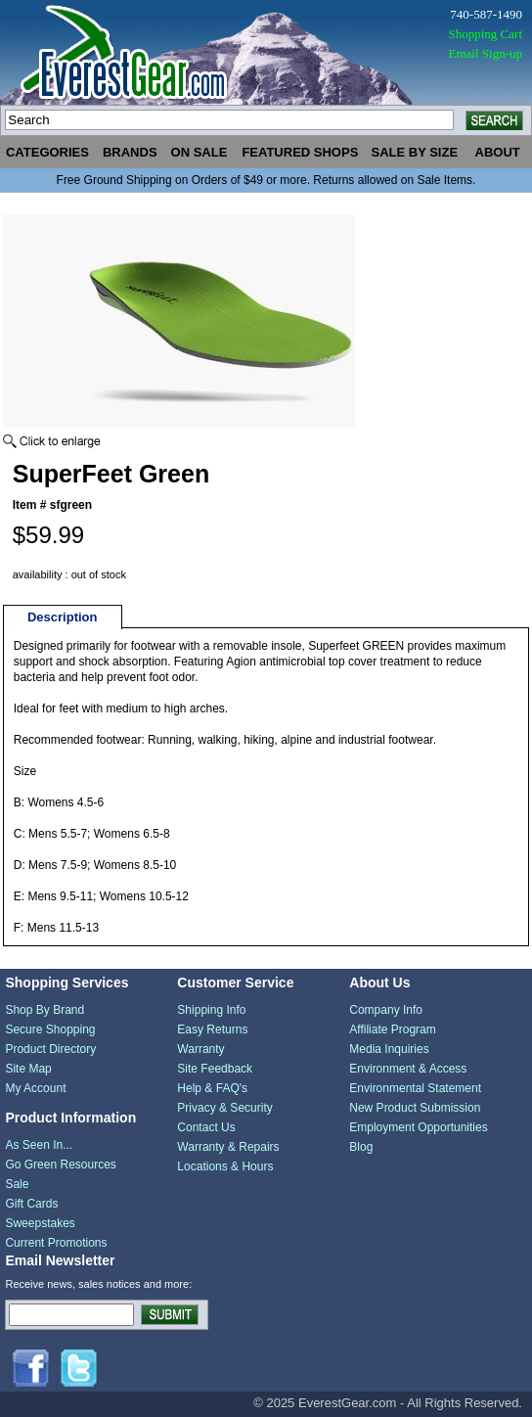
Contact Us (206, 1127)
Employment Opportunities (418, 1127)
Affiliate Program (392, 1029)
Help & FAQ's (212, 1088)
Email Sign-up (485, 53)
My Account (35, 1088)
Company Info (385, 1010)
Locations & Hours (225, 1166)
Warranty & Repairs (228, 1147)
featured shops (300, 152)
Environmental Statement (415, 1088)
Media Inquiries (388, 1049)
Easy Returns (212, 1029)
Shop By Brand (44, 1010)
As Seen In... (38, 1145)
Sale (16, 1184)
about (497, 152)
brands (130, 152)
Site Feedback (214, 1068)
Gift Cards (31, 1204)
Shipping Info (211, 1010)
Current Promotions (56, 1243)
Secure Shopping (50, 1029)
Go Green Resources (60, 1164)
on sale (199, 152)
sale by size (414, 152)
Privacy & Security (224, 1108)
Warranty (200, 1049)
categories (47, 152)
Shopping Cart (485, 33)
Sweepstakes (39, 1223)
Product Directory (50, 1049)
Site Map (28, 1068)
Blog (361, 1147)
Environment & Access (407, 1068)
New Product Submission (414, 1108)
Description (62, 617)
